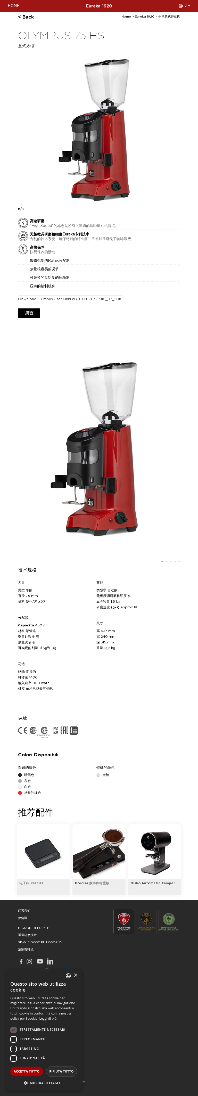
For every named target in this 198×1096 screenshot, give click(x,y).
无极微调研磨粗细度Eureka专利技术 (59, 234)
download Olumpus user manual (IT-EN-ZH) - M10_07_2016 (70, 299)
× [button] (75, 975)
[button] (43, 1083)
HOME (13, 6)
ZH (187, 6)
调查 (29, 313)
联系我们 (24, 910)
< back (26, 17)
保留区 (22, 918)
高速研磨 (37, 221)
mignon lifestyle (33, 927)
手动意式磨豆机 (169, 16)
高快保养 (37, 247)
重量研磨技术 (27, 935)
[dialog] (43, 1030)
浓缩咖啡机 (26, 949)
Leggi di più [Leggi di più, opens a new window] (48, 1018)
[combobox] (68, 975)
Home (126, 16)
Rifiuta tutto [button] (61, 1071)
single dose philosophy (40, 942)
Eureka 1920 (99, 6)
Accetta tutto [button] (26, 1071)
